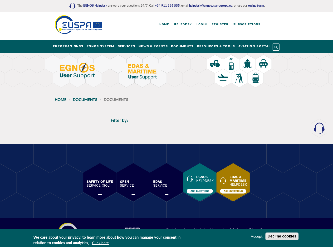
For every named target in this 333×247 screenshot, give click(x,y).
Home (164, 24)
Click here (100, 242)
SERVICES (126, 46)
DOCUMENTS (182, 46)
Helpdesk (183, 24)
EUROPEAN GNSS (68, 46)
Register (220, 24)
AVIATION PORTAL (254, 46)
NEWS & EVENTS (153, 46)
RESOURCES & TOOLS (216, 46)
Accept (257, 236)
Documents (85, 99)
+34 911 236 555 (167, 5)
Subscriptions (247, 24)
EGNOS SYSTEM (100, 46)
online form (256, 5)
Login (201, 24)
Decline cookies (282, 236)
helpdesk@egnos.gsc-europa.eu (210, 5)
